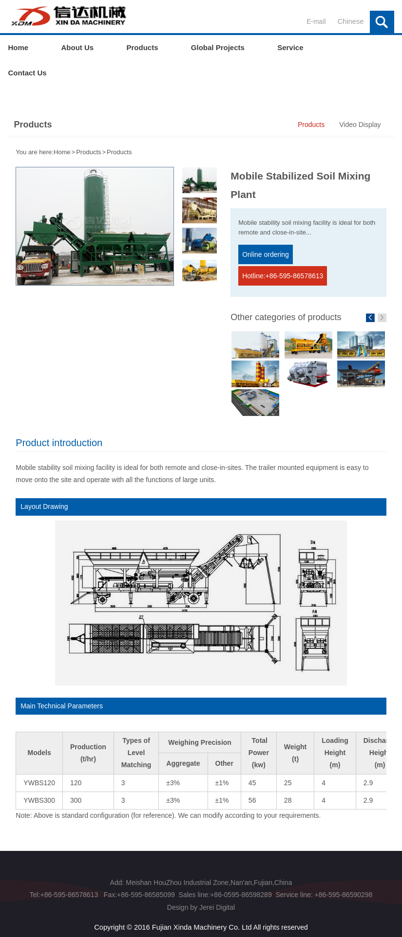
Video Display (360, 124)
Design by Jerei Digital (201, 904)
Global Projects (218, 47)
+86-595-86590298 (343, 892)
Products (142, 47)
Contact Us (27, 73)
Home (18, 47)
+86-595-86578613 (70, 892)
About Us (77, 47)
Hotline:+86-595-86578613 (284, 274)
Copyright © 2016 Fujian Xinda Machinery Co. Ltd (173, 923)
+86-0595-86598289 (241, 892)
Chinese (351, 21)
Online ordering (267, 255)
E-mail (311, 21)
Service (290, 47)
